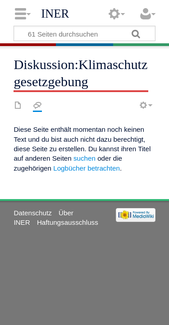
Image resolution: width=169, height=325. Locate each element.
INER (55, 13)
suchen (84, 158)
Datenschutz (32, 213)
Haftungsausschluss (67, 222)
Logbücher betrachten (86, 168)
